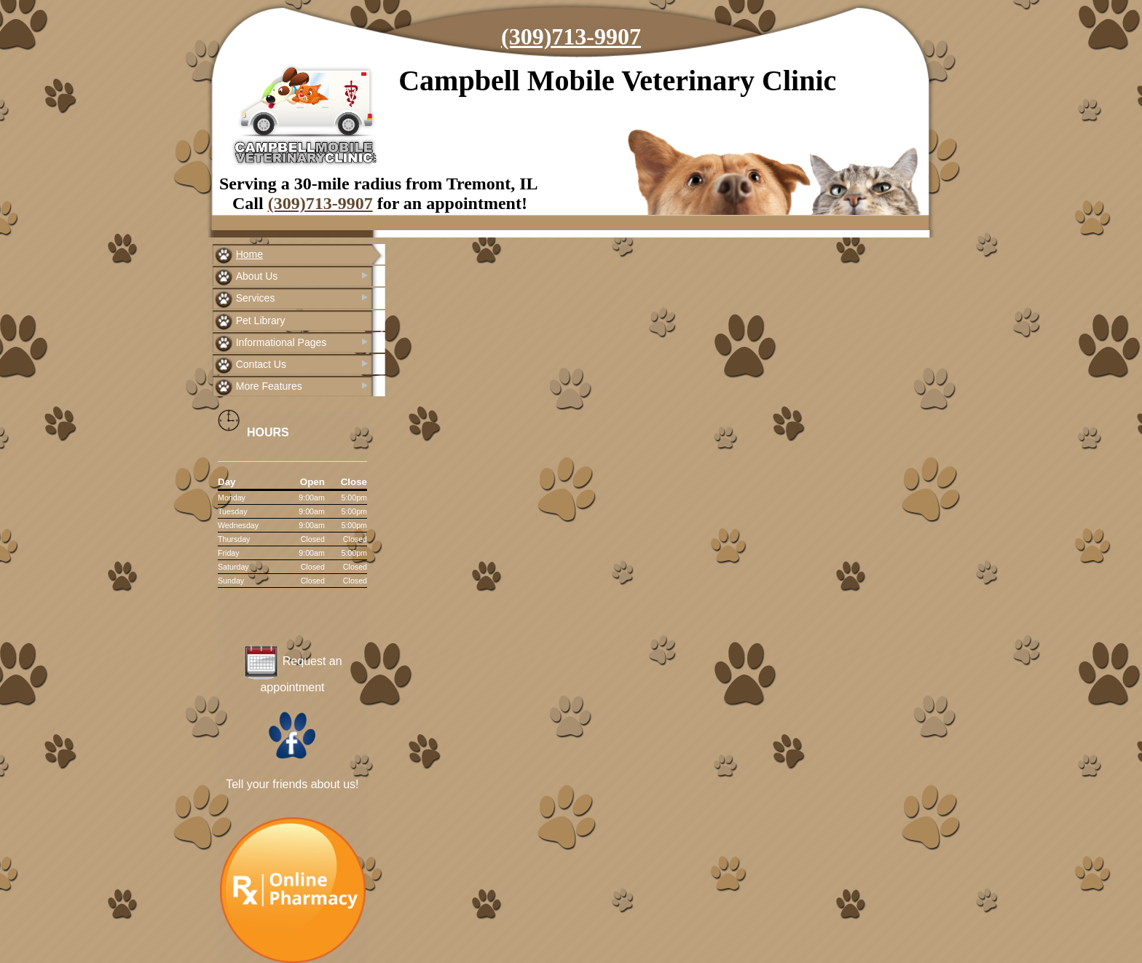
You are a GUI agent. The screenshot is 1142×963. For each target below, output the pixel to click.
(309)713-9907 (571, 36)
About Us (257, 276)
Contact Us (261, 364)
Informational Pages (281, 342)
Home (249, 254)
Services (255, 298)
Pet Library (261, 320)
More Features (269, 386)
